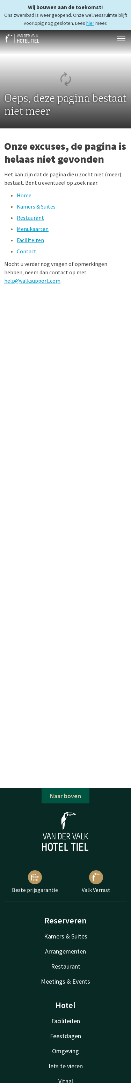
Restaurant (30, 217)
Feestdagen (65, 1036)
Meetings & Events (65, 981)
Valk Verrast (96, 881)
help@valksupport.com (32, 280)
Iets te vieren (66, 1066)
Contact (26, 251)
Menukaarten (33, 228)
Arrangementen (65, 951)
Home (24, 195)
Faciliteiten (30, 240)
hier (90, 23)
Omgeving (65, 1051)
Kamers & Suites (36, 206)
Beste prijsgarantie (35, 881)
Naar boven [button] (65, 796)
